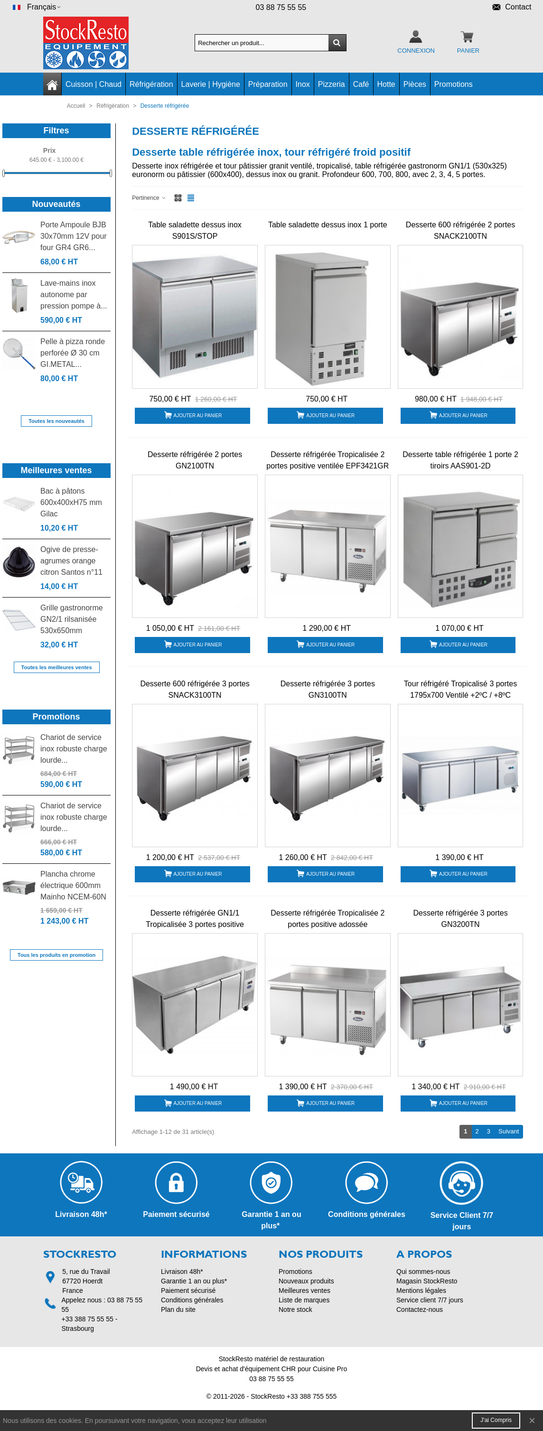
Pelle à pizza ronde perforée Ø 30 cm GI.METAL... (72, 352)
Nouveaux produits (306, 1281)
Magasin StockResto (426, 1281)
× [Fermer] (532, 1420)
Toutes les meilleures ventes (56, 667)
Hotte (386, 84)
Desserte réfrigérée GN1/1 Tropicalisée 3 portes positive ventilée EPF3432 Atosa (195, 924)
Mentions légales (421, 1290)
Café (361, 84)
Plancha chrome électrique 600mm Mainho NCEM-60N (73, 885)
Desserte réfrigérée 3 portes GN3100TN (328, 689)
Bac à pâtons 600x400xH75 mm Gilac (71, 502)
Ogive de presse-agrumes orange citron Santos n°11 (71, 560)
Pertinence (149, 198)
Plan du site (178, 1309)
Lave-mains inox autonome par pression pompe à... (73, 294)
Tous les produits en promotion (56, 955)
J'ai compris (496, 1420)
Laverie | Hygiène (210, 84)
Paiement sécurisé (188, 1290)
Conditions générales (192, 1300)
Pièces (414, 84)
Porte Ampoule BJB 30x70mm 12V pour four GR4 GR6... (73, 236)
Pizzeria (331, 84)
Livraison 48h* (182, 1271)
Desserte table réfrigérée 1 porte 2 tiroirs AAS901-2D (460, 460)
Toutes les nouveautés (56, 421)
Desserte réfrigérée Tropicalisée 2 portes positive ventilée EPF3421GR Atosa (327, 465)
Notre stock (295, 1309)
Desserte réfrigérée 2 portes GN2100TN (195, 460)
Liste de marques (304, 1300)
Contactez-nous (419, 1309)
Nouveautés (56, 204)
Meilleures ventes (56, 470)
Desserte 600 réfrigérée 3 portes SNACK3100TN (194, 689)
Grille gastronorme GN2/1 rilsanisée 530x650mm (71, 619)
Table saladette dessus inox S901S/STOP (195, 230)
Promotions (453, 84)
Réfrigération (151, 84)
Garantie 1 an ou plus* (194, 1281)
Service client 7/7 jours (429, 1300)
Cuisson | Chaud (94, 84)
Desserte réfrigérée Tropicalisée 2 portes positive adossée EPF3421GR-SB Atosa (327, 924)
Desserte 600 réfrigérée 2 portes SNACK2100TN (460, 230)
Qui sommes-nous (423, 1271)
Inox (303, 84)
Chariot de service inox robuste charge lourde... (73, 748)
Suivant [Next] (510, 1131)
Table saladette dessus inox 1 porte (327, 225)
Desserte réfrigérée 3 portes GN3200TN (460, 918)
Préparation (268, 84)
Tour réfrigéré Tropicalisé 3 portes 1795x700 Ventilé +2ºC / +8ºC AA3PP (460, 695)
